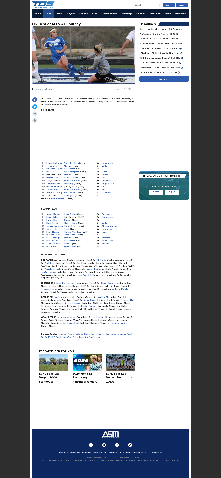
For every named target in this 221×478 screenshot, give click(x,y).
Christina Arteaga (54, 225)
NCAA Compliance (153, 452)
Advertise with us (116, 452)
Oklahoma (106, 192)
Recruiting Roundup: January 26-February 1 (161, 29)
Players (70, 13)
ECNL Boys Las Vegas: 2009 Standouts (49, 378)
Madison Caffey (62, 297)
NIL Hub (140, 13)
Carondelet (69, 168)
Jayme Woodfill (84, 274)
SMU (104, 177)
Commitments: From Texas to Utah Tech (159, 67)
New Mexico (108, 228)
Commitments (109, 13)
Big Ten (101, 334)
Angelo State (108, 183)
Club (94, 13)
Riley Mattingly (53, 237)
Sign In (169, 5)
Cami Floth (51, 228)
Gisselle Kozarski (53, 268)
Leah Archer (98, 317)
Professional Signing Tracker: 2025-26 (158, 34)
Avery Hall (129, 300)
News (48, 13)
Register (182, 5)
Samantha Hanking (65, 283)
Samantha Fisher (54, 162)
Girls (172, 192)
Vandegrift (69, 195)
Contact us (137, 452)
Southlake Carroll (72, 180)
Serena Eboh (52, 189)
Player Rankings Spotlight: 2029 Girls (158, 72)
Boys (156, 192)
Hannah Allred (53, 177)
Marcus (67, 165)
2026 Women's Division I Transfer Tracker (160, 43)
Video (59, 13)
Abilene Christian (110, 225)
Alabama (106, 237)
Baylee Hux (51, 220)
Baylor (105, 165)
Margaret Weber (119, 323)
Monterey (68, 183)
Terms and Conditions (80, 452)
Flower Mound (70, 223)
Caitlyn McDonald (119, 289)
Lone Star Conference (89, 337)
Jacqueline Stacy (54, 192)
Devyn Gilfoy (52, 217)
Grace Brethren (71, 162)
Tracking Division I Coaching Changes (158, 38)
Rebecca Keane (48, 289)
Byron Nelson (70, 214)
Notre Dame (107, 162)
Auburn (105, 243)
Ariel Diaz (49, 263)
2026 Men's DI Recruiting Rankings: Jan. (159, 53)
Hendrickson (70, 225)
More (168, 13)
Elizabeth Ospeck (54, 168)
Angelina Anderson (67, 317)
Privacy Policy (99, 452)
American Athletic (66, 334)
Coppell (67, 220)
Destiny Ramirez (89, 306)
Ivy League (111, 334)
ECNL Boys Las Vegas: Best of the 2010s (119, 378)
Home (37, 13)
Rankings (126, 13)
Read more (164, 78)
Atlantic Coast (83, 334)
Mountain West (125, 334)
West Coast (72, 337)
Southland (61, 337)
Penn (104, 231)
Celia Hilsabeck (108, 283)
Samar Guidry (90, 300)
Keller (66, 228)
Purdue (105, 171)
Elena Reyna (52, 223)
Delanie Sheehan (54, 186)
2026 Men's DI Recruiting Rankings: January (85, 378)
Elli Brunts (101, 260)
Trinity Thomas (48, 271)
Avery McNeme (53, 183)
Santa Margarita (71, 171)
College (83, 13)
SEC (53, 337)
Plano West (69, 192)
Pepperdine (107, 217)
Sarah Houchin (53, 243)
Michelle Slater (53, 234)
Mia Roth (50, 171)
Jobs (128, 452)
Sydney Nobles (94, 268)
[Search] (145, 5)
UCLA (104, 186)
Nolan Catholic (71, 177)
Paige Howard (52, 231)
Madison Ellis (104, 297)
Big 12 (94, 334)
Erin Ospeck (52, 240)
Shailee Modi (73, 323)
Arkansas (106, 180)
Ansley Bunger (53, 214)
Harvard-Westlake (72, 231)
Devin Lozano (74, 303)
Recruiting (155, 13)
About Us (63, 452)
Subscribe (180, 13)
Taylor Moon (52, 165)
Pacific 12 (45, 337)
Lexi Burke (51, 246)
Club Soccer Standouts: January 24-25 (158, 62)
